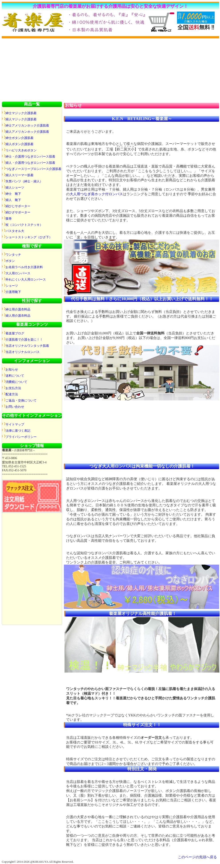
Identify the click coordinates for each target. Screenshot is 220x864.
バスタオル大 (15, 231)
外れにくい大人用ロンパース (26, 279)
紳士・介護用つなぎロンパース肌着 (30, 156)
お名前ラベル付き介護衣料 (24, 267)
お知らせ (12, 369)
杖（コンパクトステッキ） (24, 224)
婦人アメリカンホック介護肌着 (27, 131)
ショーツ (12, 285)
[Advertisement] (110, 69)
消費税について (16, 382)
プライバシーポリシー (21, 437)
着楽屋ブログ (15, 333)
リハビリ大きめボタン (21, 150)
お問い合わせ (15, 406)
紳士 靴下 (13, 193)
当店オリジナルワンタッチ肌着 (27, 345)
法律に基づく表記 (18, 430)
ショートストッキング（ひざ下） (29, 237)
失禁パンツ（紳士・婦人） (24, 181)
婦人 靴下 (13, 200)
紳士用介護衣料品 (18, 309)
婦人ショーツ (15, 187)
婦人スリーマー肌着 (19, 175)
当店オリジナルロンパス (23, 352)
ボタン (10, 261)
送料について (15, 375)
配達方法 (12, 394)
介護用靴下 (13, 292)
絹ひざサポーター (18, 212)
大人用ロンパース (18, 273)
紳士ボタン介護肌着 (19, 138)
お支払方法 (13, 388)
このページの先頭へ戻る (197, 857)
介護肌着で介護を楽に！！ (24, 339)
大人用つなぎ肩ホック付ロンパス (96, 194)
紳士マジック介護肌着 (21, 113)
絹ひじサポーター (18, 206)
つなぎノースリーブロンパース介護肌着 (33, 169)
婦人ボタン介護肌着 (19, 144)
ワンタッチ (13, 254)
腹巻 (9, 218)
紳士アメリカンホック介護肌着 (27, 125)
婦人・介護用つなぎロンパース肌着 (30, 162)
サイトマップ (15, 424)
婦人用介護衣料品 (18, 315)
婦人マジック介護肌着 (21, 119)
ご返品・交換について (21, 400)
